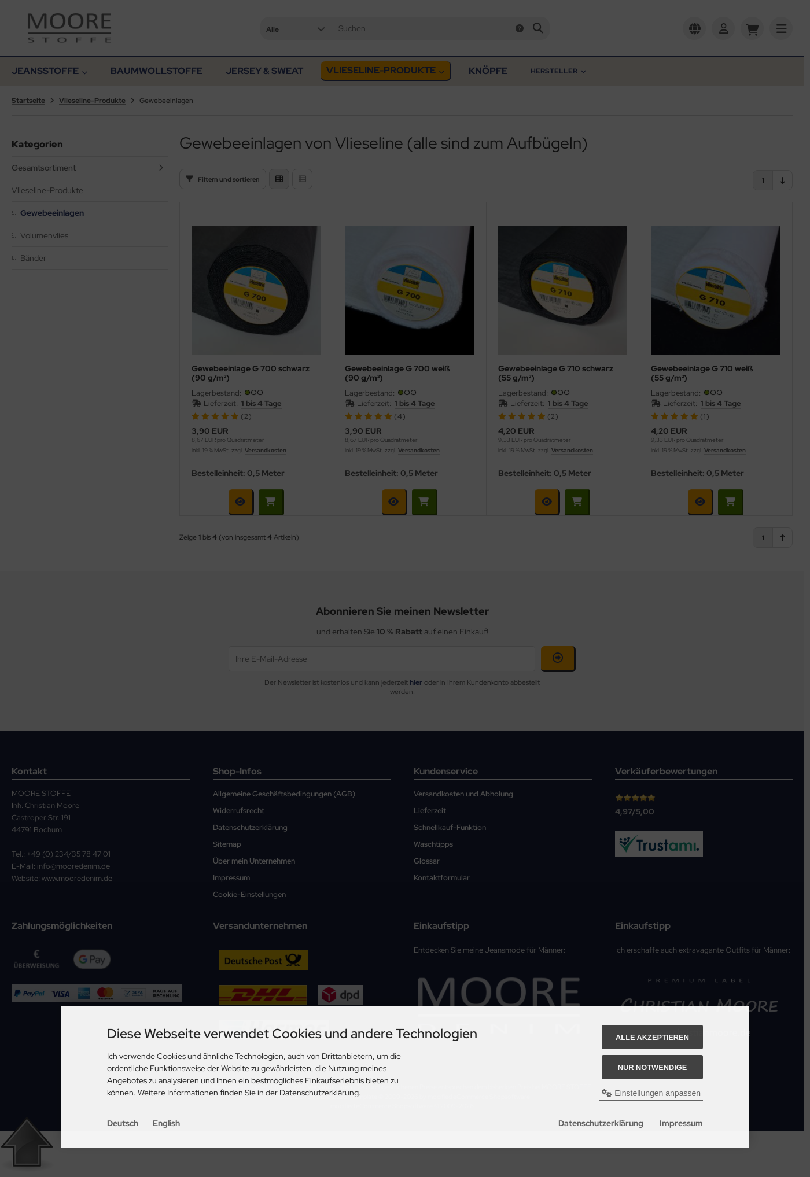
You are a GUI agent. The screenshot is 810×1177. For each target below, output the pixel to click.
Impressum (681, 1123)
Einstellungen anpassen (651, 1093)
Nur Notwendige (652, 1067)
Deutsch (122, 1123)
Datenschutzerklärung (600, 1123)
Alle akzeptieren (652, 1037)
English (166, 1123)
